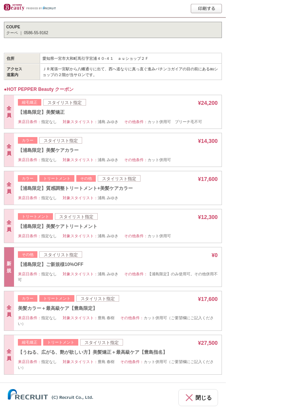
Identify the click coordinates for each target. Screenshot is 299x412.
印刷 (206, 8)
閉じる (203, 398)
